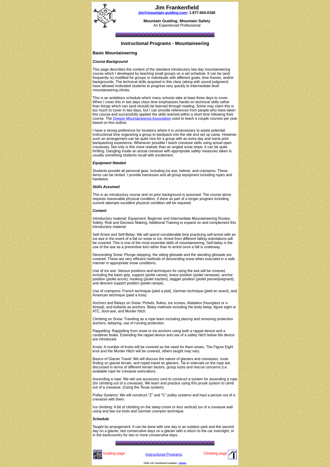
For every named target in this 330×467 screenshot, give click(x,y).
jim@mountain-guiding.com (163, 13)
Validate (182, 463)
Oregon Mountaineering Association (142, 118)
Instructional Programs (164, 454)
